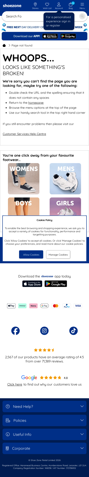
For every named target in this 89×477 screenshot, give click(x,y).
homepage (36, 103)
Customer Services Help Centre (24, 134)
